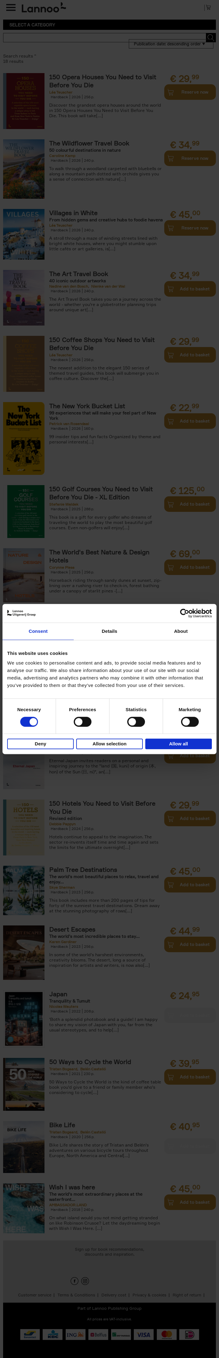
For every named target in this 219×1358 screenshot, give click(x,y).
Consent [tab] (38, 631)
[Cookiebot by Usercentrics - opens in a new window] (184, 613)
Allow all (178, 743)
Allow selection (109, 743)
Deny (40, 743)
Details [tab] (109, 631)
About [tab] (181, 631)
